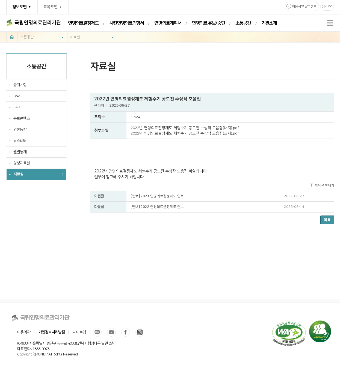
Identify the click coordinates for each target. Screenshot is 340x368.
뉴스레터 (19, 141)
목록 (327, 220)
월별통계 (19, 152)
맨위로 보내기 (324, 185)
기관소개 (269, 23)
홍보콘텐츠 (21, 118)
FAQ (16, 107)
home (12, 36)
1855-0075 (40, 349)
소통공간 (243, 23)
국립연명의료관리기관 (37, 23)
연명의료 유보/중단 (208, 23)
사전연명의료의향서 (126, 23)
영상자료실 (21, 163)
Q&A (16, 96)
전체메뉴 (330, 23)
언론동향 (19, 129)
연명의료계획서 (167, 23)
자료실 (75, 37)
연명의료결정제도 (83, 23)
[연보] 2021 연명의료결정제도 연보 (157, 196)
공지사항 (19, 85)
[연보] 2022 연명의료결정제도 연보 (157, 207)
